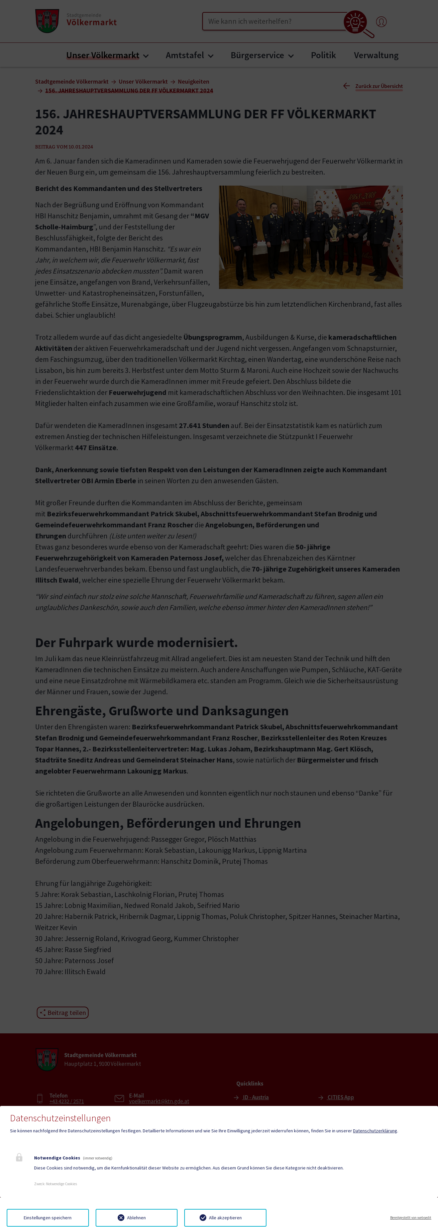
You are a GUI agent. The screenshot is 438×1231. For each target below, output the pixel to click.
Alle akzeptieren (225, 1218)
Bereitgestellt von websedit (410, 1217)
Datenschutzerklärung (375, 1131)
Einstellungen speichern (48, 1218)
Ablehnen (136, 1218)
